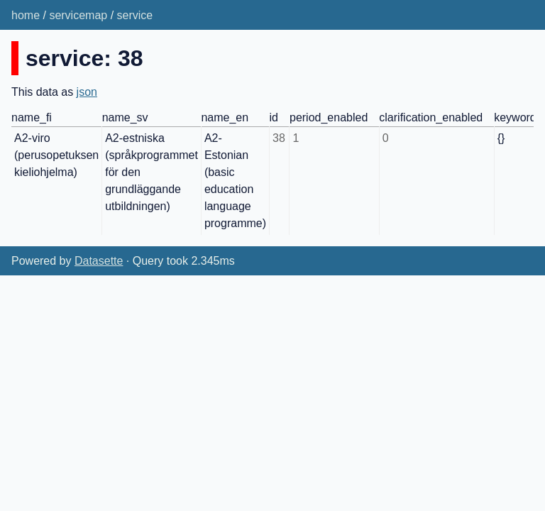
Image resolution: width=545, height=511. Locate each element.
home (25, 15)
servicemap (78, 15)
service (135, 15)
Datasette (99, 261)
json (87, 92)
